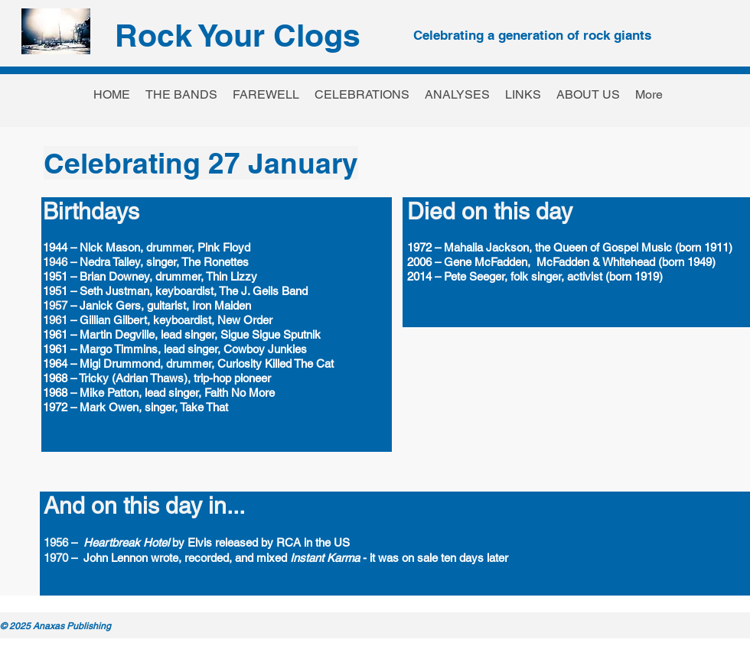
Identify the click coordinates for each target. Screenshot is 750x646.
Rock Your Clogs (237, 35)
